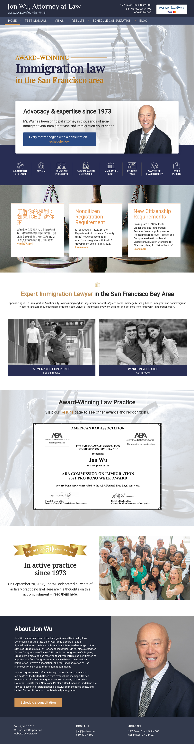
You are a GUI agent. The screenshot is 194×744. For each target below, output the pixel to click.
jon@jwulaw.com (85, 731)
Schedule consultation (112, 20)
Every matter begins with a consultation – (59, 139)
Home (12, 20)
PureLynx (32, 733)
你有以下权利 (24, 243)
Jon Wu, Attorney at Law (44, 6)
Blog (143, 20)
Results (78, 20)
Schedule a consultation (38, 702)
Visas (59, 20)
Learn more (81, 247)
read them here (65, 594)
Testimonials (36, 20)
